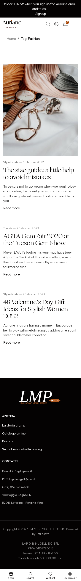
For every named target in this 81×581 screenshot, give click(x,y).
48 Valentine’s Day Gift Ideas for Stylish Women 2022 (35, 309)
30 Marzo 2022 (33, 162)
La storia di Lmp (13, 425)
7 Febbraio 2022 (28, 228)
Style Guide (10, 162)
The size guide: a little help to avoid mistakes (38, 173)
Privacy (7, 441)
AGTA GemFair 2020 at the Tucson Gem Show (36, 239)
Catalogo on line (13, 433)
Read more (11, 208)
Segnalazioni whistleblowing (22, 449)
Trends (7, 228)
